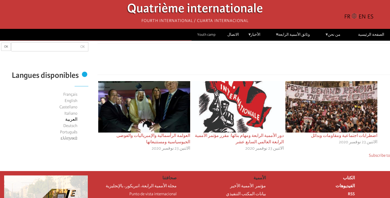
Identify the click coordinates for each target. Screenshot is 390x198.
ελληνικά (69, 138)
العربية (71, 119)
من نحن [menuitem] (332, 36)
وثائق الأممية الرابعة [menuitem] (292, 36)
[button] (228, 60)
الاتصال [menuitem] (233, 34)
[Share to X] (251, 60)
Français (70, 94)
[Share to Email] (236, 60)
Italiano (70, 113)
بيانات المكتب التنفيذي (246, 193)
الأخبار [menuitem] (254, 36)
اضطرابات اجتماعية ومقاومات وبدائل (344, 135)
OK (6, 46)
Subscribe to (379, 155)
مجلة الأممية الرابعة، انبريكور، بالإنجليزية (141, 185)
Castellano (68, 107)
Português (68, 132)
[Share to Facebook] (259, 60)
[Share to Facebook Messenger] (244, 60)
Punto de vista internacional (153, 193)
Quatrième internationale (195, 9)
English (71, 100)
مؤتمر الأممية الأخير (248, 185)
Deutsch (70, 125)
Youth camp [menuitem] (206, 34)
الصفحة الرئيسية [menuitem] (371, 34)
